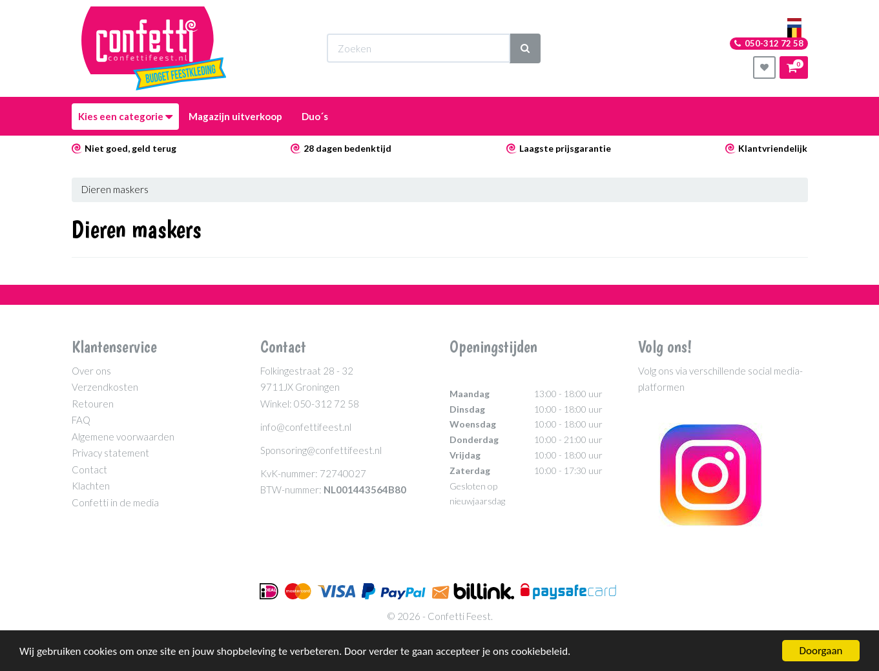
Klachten (91, 485)
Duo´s (315, 116)
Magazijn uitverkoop (235, 116)
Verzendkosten (105, 387)
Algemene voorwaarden (123, 436)
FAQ (81, 420)
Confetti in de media (115, 502)
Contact (89, 469)
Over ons (91, 371)
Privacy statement (110, 453)
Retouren (93, 403)
